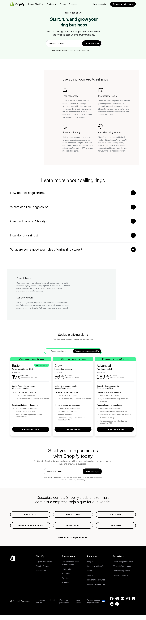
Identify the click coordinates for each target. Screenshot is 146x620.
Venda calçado (73, 525)
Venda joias (115, 514)
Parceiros (65, 578)
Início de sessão (99, 4)
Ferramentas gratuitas (96, 580)
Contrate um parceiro (121, 571)
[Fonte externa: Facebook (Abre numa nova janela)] (111, 598)
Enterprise (73, 4)
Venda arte (115, 525)
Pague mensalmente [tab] (58, 351)
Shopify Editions (42, 566)
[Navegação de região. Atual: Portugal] (21, 601)
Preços (63, 4)
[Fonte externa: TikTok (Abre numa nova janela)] (133, 598)
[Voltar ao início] (12, 558)
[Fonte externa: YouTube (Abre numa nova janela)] (122, 598)
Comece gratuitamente (123, 4)
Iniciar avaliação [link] (92, 43)
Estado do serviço (120, 575)
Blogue (90, 562)
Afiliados (65, 582)
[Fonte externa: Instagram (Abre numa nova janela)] (128, 598)
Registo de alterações (96, 584)
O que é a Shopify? (44, 562)
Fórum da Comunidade (122, 566)
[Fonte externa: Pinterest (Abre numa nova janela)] (117, 604)
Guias (89, 571)
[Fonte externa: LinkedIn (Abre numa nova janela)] (111, 604)
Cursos (90, 575)
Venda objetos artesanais (30, 525)
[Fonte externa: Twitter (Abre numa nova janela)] (117, 598)
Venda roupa (30, 514)
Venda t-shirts (73, 514)
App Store (66, 573)
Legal (52, 600)
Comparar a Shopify (95, 566)
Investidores (41, 571)
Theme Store (67, 569)
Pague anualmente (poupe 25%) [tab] (87, 351)
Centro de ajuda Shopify (123, 562)
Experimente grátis (30, 429)
